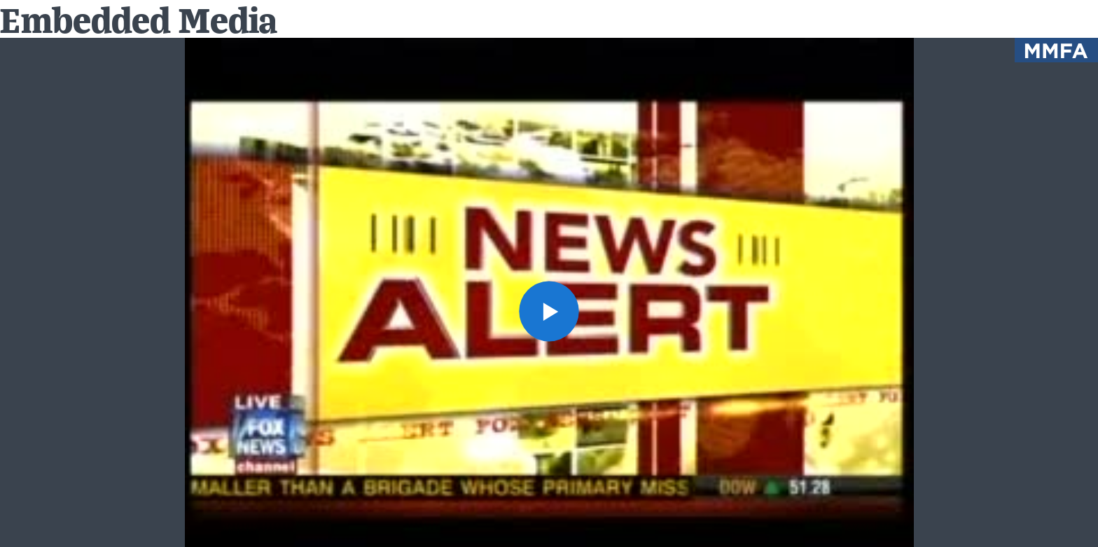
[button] (549, 311)
